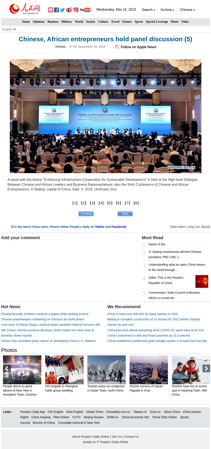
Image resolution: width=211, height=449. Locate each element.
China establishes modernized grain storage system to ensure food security (157, 341)
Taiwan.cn (140, 412)
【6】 (118, 203)
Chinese (186, 10)
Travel (115, 21)
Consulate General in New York (79, 422)
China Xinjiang (41, 417)
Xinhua (60, 46)
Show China (172, 412)
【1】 (75, 203)
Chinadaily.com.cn (118, 412)
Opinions (38, 21)
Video (185, 21)
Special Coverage (157, 21)
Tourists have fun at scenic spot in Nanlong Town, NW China (189, 390)
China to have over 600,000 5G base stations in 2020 (142, 314)
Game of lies (157, 244)
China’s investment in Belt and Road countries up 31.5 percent (148, 335)
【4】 (101, 203)
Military (66, 21)
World (79, 21)
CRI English (55, 412)
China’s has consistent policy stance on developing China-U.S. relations (48, 341)
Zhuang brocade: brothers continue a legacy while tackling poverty (45, 314)
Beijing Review (94, 417)
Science (127, 21)
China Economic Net (135, 417)
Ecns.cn (155, 412)
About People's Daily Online (90, 436)
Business (53, 21)
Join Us (117, 436)
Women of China (44, 422)
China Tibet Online (164, 417)
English (7, 29)
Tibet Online (61, 417)
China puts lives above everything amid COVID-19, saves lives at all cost (155, 330)
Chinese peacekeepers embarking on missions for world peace (42, 319)
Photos (9, 350)
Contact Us (131, 436)
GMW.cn (113, 417)
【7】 (127, 203)
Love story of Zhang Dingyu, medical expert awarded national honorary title (50, 324)
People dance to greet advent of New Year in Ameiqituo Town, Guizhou (20, 390)
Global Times (94, 412)
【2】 (83, 203)
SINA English (74, 412)
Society (90, 21)
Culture (103, 21)
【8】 (136, 203)
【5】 (110, 203)
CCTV (76, 417)
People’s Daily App (32, 412)
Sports (139, 21)
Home (26, 21)
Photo (174, 21)
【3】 (92, 203)
